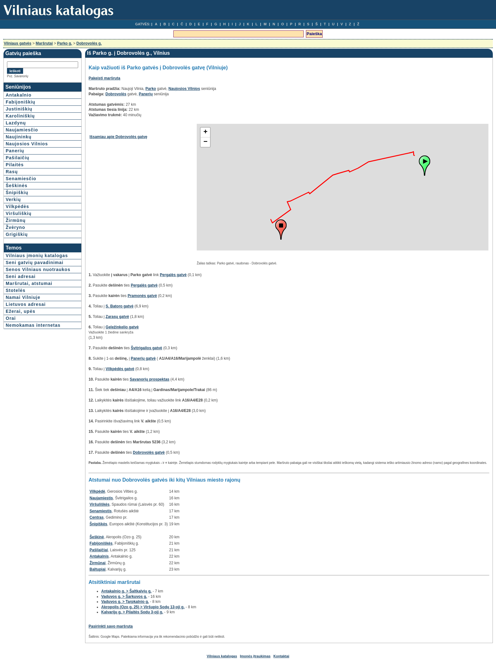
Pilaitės (15, 164)
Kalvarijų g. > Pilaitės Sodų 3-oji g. (132, 612)
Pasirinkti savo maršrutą (111, 626)
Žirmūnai (98, 563)
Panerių (15, 150)
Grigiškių (17, 234)
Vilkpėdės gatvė (120, 369)
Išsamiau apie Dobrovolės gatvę (118, 137)
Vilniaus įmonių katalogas (37, 255)
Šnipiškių (17, 192)
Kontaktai (281, 656)
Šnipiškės (98, 524)
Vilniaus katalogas (222, 656)
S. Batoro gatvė (119, 306)
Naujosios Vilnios (27, 143)
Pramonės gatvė (142, 296)
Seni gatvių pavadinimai (35, 262)
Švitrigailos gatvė (146, 348)
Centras (97, 517)
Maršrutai (44, 43)
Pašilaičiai (99, 550)
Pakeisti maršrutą (104, 78)
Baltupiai (98, 569)
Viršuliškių (19, 213)
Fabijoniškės (101, 543)
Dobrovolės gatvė (149, 452)
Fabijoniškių (20, 101)
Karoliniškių (20, 115)
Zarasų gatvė (117, 316)
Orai (11, 318)
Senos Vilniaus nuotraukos (38, 269)
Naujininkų (19, 136)
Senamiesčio (21, 178)
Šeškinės (17, 185)
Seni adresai (21, 276)
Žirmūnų (16, 220)
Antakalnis (99, 556)
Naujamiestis (101, 498)
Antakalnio (19, 95)
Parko (151, 88)
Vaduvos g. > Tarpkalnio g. (125, 601)
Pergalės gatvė (173, 275)
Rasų (12, 171)
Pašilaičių (17, 157)
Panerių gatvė (143, 358)
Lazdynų (16, 122)
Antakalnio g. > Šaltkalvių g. (126, 591)
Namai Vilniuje (23, 297)
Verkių (13, 199)
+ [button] (205, 132)
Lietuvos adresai (26, 304)
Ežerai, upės (20, 311)
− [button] (205, 142)
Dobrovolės (115, 94)
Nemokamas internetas (33, 325)
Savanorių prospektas (149, 379)
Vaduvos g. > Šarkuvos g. (124, 596)
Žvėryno (15, 227)
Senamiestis (101, 511)
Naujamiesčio (22, 129)
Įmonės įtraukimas (255, 656)
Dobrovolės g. (89, 43)
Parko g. (64, 43)
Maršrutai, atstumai (29, 283)
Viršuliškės (99, 504)
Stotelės (15, 290)
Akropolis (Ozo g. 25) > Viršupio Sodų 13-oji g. (142, 607)
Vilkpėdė (97, 491)
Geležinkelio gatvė (122, 327)
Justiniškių (19, 108)
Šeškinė (97, 537)
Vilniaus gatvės (17, 43)
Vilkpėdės (17, 206)
